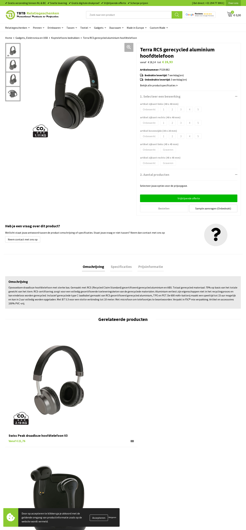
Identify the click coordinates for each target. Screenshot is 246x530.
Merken (131, 484)
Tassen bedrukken (137, 454)
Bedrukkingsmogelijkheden (84, 464)
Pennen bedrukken (137, 449)
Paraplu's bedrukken (138, 479)
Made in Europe (135, 27)
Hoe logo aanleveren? (81, 474)
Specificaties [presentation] (121, 266)
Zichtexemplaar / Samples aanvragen (90, 479)
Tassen (70, 27)
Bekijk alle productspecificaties (159, 85)
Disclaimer (192, 474)
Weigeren (112, 517)
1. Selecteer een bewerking (160, 96)
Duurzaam (115, 27)
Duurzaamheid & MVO (81, 484)
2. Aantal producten (154, 174)
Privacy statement (196, 469)
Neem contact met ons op (23, 238)
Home (8, 37)
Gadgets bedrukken (138, 464)
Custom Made (157, 27)
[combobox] (129, 15)
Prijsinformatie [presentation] (149, 266)
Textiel (84, 27)
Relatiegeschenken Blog (199, 459)
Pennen (37, 27)
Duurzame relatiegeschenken (143, 459)
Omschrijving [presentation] (95, 266)
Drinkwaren (54, 27)
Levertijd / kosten (79, 454)
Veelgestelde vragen (80, 449)
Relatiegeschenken (16, 27)
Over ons (233, 3)
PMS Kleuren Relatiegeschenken (87, 469)
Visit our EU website (197, 484)
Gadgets (98, 27)
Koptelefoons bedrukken (65, 37)
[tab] (95, 266)
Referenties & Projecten (199, 464)
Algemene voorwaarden (199, 479)
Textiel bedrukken (137, 474)
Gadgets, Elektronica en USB (31, 37)
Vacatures (191, 454)
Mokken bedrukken (137, 469)
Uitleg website (77, 459)
